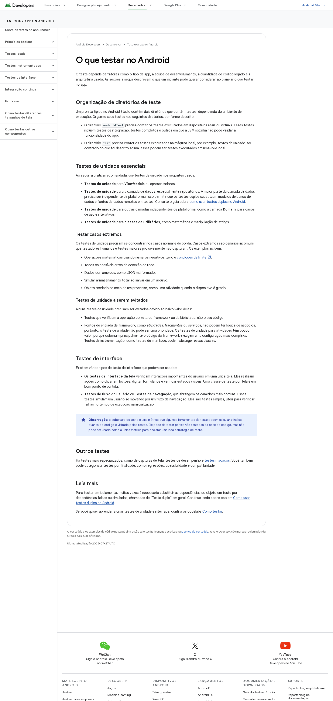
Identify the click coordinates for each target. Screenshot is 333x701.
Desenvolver (113, 44)
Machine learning (119, 695)
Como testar (212, 511)
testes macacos (217, 460)
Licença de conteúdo (194, 531)
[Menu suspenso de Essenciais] (66, 5)
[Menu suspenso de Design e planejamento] (117, 5)
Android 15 (205, 688)
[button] (25, 41)
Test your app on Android (29, 21)
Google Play (172, 5)
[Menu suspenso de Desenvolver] (152, 5)
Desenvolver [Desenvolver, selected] (137, 5)
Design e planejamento (94, 5)
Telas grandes (161, 692)
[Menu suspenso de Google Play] (187, 5)
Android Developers (88, 44)
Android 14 (205, 695)
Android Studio (313, 5)
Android (67, 692)
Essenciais (52, 5)
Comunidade (207, 5)
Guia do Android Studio (259, 692)
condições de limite (191, 257)
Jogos (111, 688)
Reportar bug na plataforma (307, 688)
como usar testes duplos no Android (217, 202)
